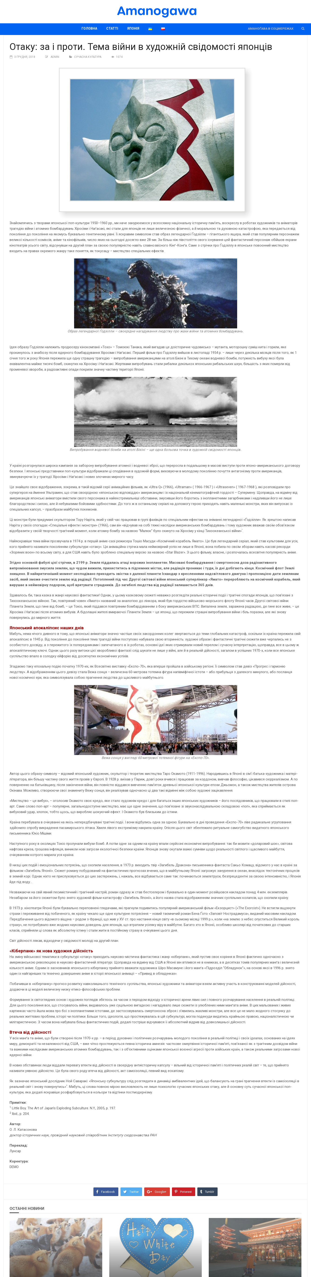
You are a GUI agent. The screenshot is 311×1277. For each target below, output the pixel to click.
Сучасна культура (87, 57)
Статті (112, 28)
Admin (55, 57)
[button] (303, 28)
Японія (133, 28)
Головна (89, 28)
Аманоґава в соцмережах (270, 28)
